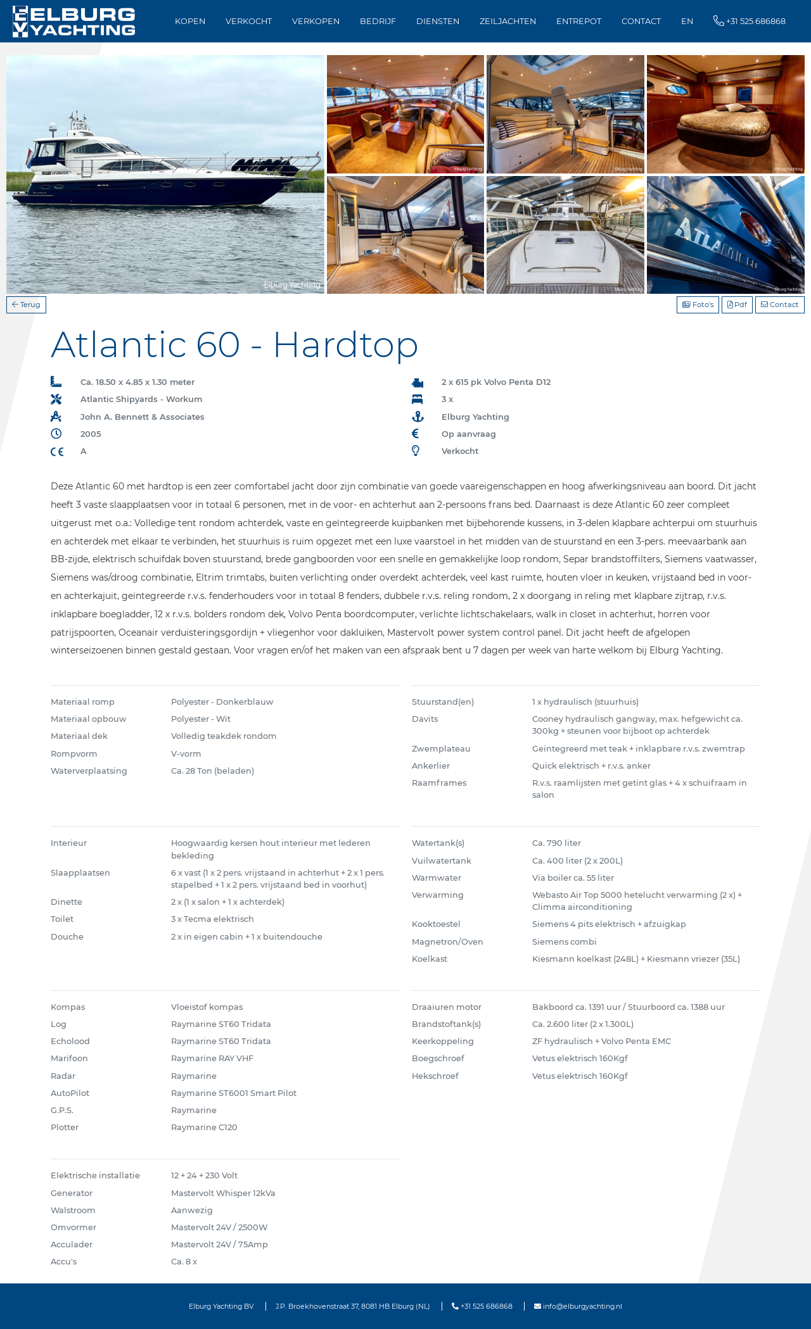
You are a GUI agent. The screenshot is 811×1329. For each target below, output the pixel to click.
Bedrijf (378, 21)
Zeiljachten (508, 21)
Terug (26, 304)
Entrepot (578, 21)
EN (687, 21)
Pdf (737, 304)
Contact (641, 21)
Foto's (697, 304)
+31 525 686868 (482, 1306)
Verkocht (249, 21)
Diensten (437, 21)
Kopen (190, 21)
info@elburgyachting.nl (578, 1306)
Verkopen (316, 21)
